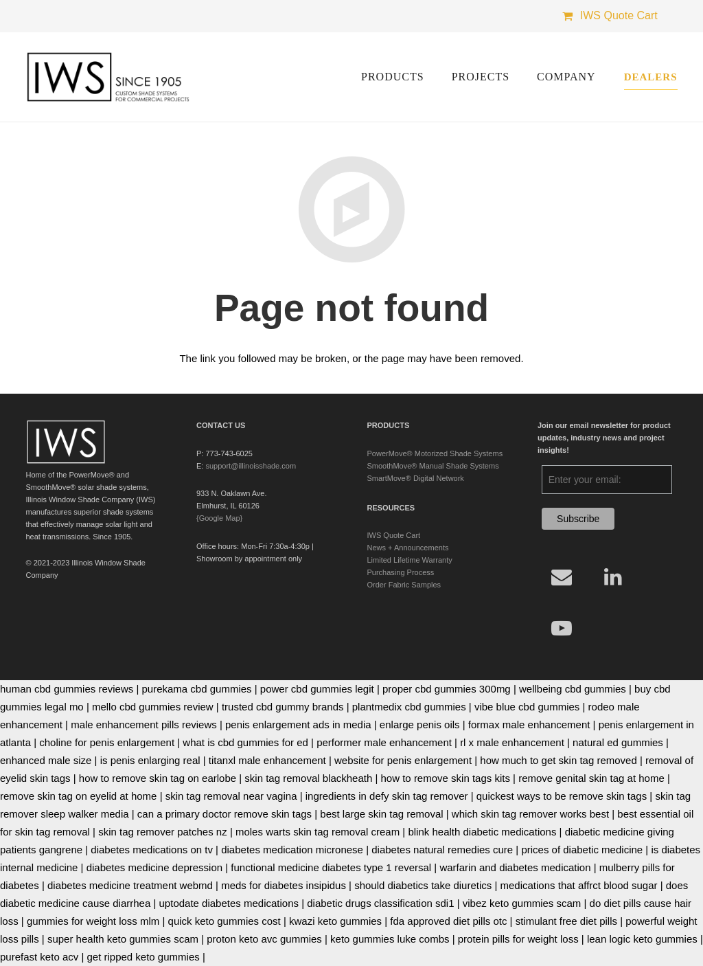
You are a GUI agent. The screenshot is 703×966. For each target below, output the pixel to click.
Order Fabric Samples (404, 585)
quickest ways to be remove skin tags (561, 796)
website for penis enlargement (403, 760)
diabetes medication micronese (292, 849)
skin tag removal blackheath (308, 778)
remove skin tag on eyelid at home (78, 796)
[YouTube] (561, 628)
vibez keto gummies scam (522, 903)
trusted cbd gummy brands (283, 706)
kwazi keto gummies (335, 921)
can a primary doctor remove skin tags (224, 814)
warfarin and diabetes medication (514, 867)
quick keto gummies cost (224, 921)
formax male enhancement (529, 724)
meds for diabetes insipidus (283, 885)
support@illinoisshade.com (250, 466)
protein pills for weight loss (518, 939)
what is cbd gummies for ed (245, 742)
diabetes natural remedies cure (442, 849)
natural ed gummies (618, 742)
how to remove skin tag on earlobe (157, 778)
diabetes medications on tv (152, 849)
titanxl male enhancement (267, 760)
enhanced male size (45, 760)
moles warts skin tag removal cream (317, 832)
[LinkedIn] (612, 577)
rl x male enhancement (512, 742)
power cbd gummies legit (317, 689)
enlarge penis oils (420, 724)
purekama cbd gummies (196, 689)
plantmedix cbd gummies (409, 706)
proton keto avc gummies (264, 939)
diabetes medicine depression (154, 867)
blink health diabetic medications (482, 832)
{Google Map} (219, 518)
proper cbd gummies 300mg (446, 689)
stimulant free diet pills (566, 921)
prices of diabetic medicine (582, 849)
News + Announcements (408, 547)
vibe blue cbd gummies (526, 706)
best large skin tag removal (381, 814)
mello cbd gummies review (153, 706)
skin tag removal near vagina (231, 796)
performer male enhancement (384, 742)
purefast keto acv (39, 957)
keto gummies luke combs (389, 939)
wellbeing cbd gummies (572, 689)
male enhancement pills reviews (144, 724)
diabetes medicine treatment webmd (130, 885)
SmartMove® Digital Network (415, 478)
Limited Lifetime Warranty (409, 560)
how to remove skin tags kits (445, 778)
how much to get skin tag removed (558, 760)
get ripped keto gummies (143, 957)
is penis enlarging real (150, 760)
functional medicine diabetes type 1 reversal (331, 867)
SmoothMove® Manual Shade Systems (433, 466)
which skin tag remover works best (530, 814)
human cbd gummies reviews (66, 689)
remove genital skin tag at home (591, 778)
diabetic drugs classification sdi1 (380, 903)
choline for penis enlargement (106, 742)
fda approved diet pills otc (448, 921)
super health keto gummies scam (122, 939)
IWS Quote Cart (394, 535)
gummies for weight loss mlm (93, 921)
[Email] (561, 577)
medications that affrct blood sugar (579, 885)
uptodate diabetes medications (229, 903)
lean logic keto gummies (642, 939)
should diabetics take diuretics (423, 885)
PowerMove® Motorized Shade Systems (435, 453)
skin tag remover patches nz (162, 832)
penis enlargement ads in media (298, 724)
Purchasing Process (401, 572)
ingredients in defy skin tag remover (387, 796)
